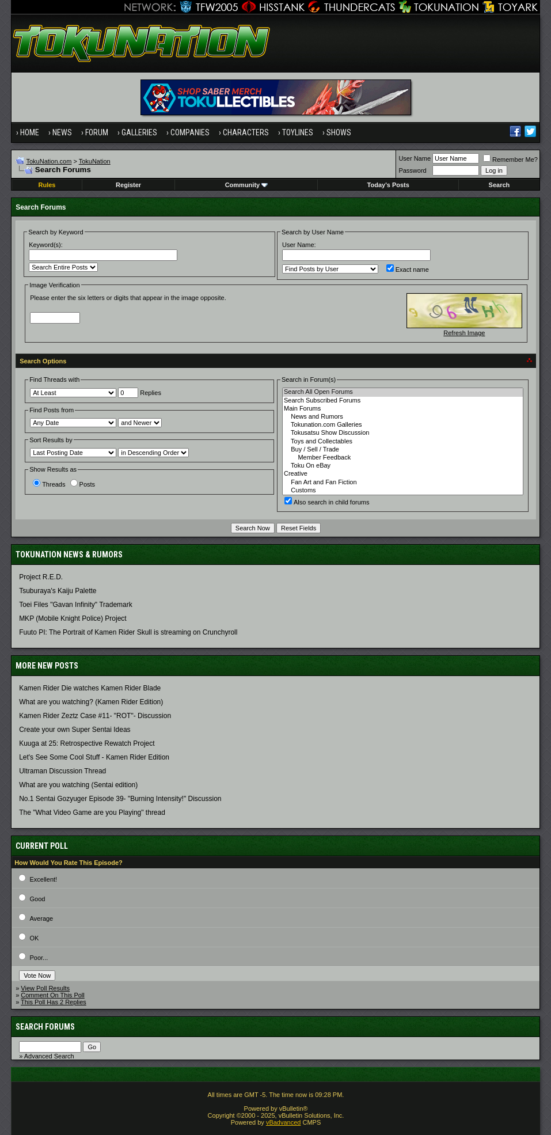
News (62, 132)
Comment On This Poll (52, 995)
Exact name (407, 269)
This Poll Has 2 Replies (53, 1002)
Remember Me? (510, 159)
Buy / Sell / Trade (403, 450)
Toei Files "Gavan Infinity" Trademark (75, 605)
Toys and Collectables (403, 442)
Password (412, 170)
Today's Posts (388, 184)
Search (499, 184)
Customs (403, 491)
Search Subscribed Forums (403, 401)
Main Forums (403, 409)
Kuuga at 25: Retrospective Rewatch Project (86, 743)
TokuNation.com (48, 161)
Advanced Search (49, 1056)
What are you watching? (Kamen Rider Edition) (91, 702)
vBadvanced (283, 1122)
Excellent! (43, 879)
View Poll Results (45, 988)
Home (29, 132)
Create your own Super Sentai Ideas (74, 730)
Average (41, 918)
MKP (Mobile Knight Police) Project (73, 618)
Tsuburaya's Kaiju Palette (57, 591)
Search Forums (45, 1026)
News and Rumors (403, 417)
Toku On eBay (403, 466)
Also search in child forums (326, 502)
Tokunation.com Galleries (403, 425)
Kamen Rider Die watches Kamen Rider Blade (90, 688)
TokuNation (95, 161)
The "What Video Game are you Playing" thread (92, 812)
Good (37, 898)
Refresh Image (464, 332)
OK (34, 938)
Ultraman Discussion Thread (62, 771)
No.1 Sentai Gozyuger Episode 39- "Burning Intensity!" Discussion (120, 799)
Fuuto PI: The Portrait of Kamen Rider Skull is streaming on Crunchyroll (128, 632)
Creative (403, 474)
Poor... (38, 957)
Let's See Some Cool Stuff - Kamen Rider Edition (94, 757)
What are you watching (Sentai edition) (78, 785)
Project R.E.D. (41, 577)
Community (246, 184)
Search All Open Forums (403, 392)
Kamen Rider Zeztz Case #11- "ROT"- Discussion (95, 716)
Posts (83, 484)
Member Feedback (403, 458)
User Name (414, 158)
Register (128, 184)
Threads (49, 484)
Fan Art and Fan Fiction (403, 483)
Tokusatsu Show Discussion (403, 433)
